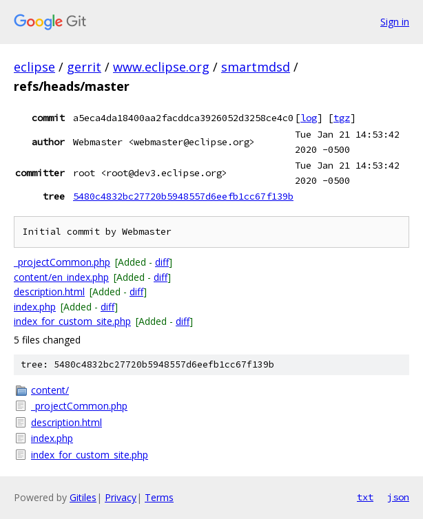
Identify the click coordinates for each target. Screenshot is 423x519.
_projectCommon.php (62, 261)
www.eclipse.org (161, 67)
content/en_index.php (61, 277)
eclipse (34, 67)
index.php (35, 306)
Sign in (394, 21)
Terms (159, 497)
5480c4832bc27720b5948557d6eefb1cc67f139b (183, 196)
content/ (50, 389)
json (398, 497)
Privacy (120, 497)
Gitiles (83, 497)
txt (365, 497)
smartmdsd (255, 67)
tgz (341, 118)
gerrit (84, 67)
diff (162, 261)
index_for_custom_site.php (72, 321)
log (308, 118)
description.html (49, 291)
